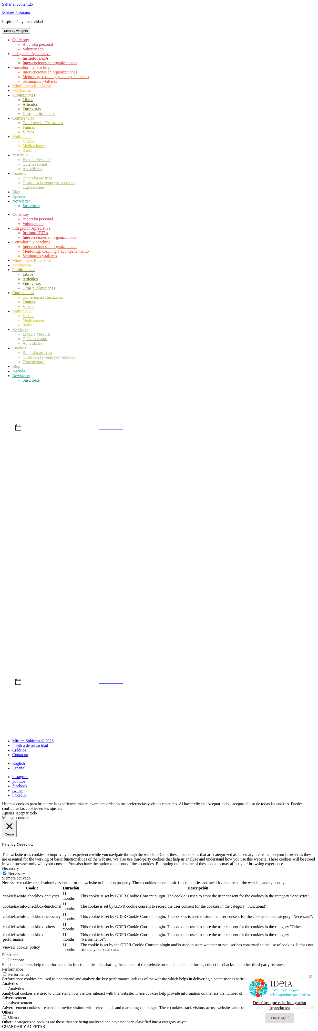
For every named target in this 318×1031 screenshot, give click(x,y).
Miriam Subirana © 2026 (33, 741)
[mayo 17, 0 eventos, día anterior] (201, 568)
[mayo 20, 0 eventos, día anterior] (34, 610)
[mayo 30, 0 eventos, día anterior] (159, 651)
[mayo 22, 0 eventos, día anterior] (117, 610)
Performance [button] (12, 969)
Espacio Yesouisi (36, 159)
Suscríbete (31, 205)
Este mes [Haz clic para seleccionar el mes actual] (158, 699)
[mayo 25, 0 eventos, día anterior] (242, 610)
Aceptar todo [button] (26, 813)
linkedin (19, 795)
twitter (17, 790)
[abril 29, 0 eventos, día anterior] (34, 485)
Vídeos (28, 132)
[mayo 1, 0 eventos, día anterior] (117, 485)
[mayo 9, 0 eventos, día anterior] (159, 526)
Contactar (20, 755)
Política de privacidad (30, 745)
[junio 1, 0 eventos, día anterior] (242, 651)
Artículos (30, 104)
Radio (27, 150)
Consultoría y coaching (31, 67)
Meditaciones (34, 146)
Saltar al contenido (17, 4)
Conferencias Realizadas (43, 123)
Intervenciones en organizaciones (50, 63)
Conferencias (23, 118)
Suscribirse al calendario (156, 715)
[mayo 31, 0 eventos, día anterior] (201, 651)
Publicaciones (23, 95)
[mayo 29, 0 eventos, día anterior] (117, 651)
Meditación (21, 90)
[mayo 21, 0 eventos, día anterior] (75, 610)
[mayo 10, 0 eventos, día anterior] (201, 526)
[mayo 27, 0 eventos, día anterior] (34, 651)
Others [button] (7, 1012)
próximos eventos (111, 427)
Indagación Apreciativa (31, 53)
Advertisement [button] (14, 998)
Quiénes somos (35, 164)
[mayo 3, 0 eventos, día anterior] (201, 485)
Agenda (18, 196)
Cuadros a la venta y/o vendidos (49, 182)
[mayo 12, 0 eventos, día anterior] (284, 526)
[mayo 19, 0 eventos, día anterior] (284, 568)
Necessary (16, 873)
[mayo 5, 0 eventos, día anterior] (284, 485)
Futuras (29, 127)
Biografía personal (38, 44)
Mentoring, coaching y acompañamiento (56, 76)
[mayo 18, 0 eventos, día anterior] (242, 568)
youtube (19, 781)
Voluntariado (33, 49)
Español (19, 768)
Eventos (19, 403)
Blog (16, 192)
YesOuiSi (20, 155)
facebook (19, 786)
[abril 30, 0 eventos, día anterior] (75, 485)
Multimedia (22, 136)
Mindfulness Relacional (31, 86)
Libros (28, 100)
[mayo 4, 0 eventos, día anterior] (242, 485)
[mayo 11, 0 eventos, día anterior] (242, 526)
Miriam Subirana (16, 13)
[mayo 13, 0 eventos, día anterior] (34, 568)
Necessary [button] (10, 868)
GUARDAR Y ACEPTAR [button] (23, 1026)
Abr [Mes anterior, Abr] (14, 699)
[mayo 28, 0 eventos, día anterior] (75, 651)
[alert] (159, 427)
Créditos (19, 750)
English (18, 763)
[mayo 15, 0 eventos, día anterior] (117, 568)
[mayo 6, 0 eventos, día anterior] (34, 526)
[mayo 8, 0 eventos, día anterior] (117, 526)
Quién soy (20, 40)
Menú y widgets (16, 31)
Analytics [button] (10, 983)
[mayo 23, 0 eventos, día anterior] (159, 610)
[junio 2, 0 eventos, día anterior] (284, 651)
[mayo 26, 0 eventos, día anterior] (284, 610)
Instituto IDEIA (35, 58)
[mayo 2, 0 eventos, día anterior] (159, 485)
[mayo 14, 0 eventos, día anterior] (75, 568)
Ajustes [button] (8, 813)
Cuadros (19, 173)
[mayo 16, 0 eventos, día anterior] (159, 568)
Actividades (32, 169)
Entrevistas (32, 109)
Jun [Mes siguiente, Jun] (303, 699)
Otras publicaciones (39, 113)
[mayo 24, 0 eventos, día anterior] (201, 610)
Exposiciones (33, 187)
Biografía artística (37, 178)
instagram (20, 777)
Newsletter (21, 201)
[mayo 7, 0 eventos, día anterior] (75, 526)
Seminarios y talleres (40, 81)
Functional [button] (10, 955)
